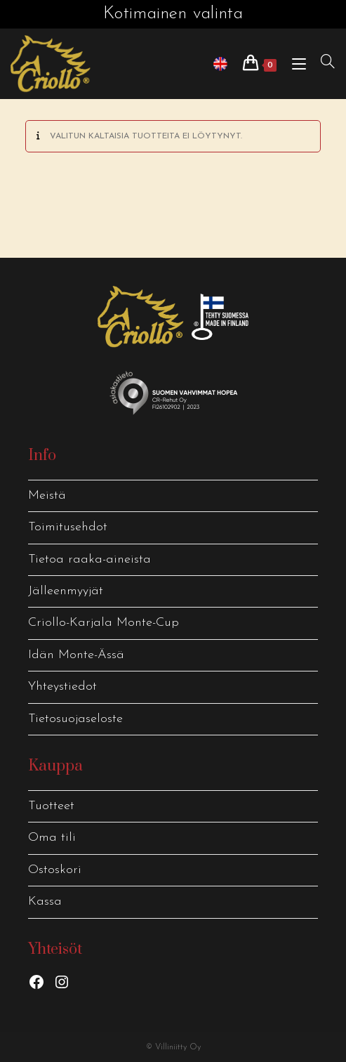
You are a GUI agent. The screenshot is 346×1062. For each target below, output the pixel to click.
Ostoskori (54, 870)
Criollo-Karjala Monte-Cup (103, 622)
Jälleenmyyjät (65, 591)
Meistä (47, 495)
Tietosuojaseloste (75, 719)
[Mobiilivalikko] (296, 64)
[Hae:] (322, 64)
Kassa (45, 901)
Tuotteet (51, 806)
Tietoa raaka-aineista (89, 559)
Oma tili (52, 837)
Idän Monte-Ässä (76, 655)
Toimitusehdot (67, 527)
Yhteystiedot (62, 686)
